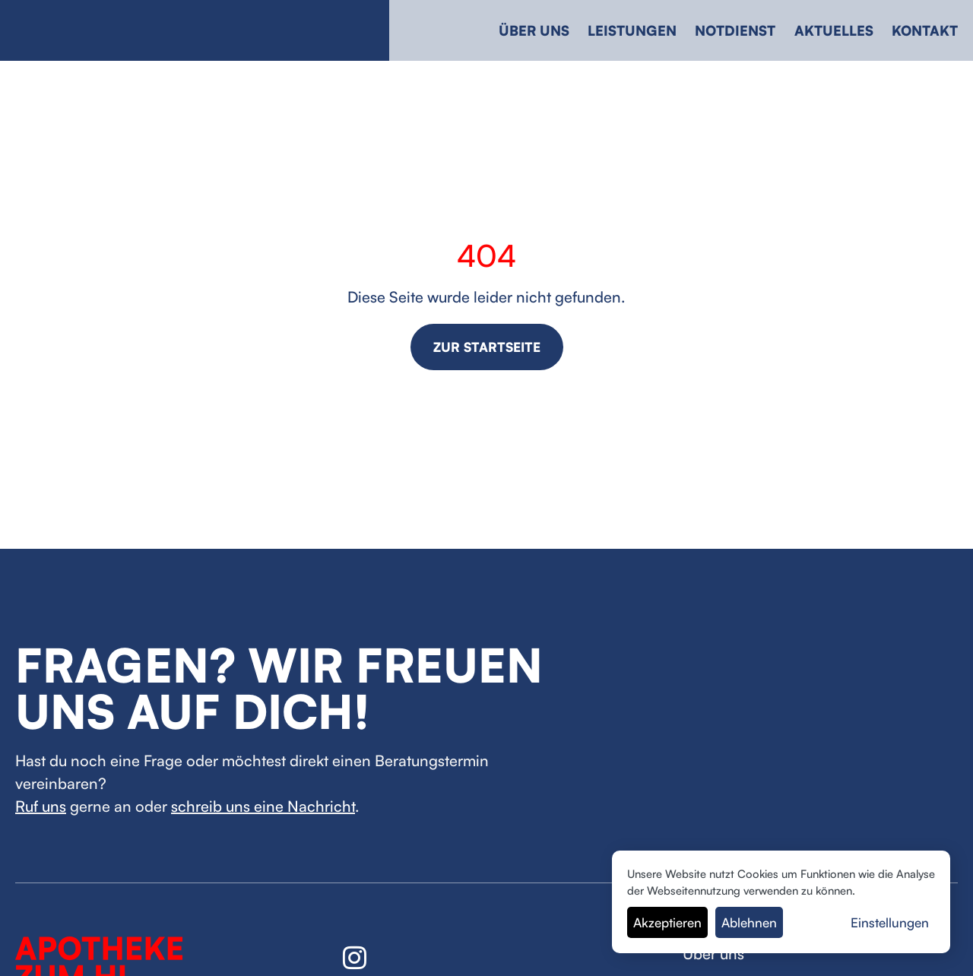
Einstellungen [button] (890, 922)
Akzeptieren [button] (667, 922)
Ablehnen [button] (749, 922)
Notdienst (735, 30)
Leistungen (632, 30)
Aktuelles (833, 30)
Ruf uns (40, 806)
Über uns (534, 30)
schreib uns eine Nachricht (263, 806)
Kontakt (925, 30)
